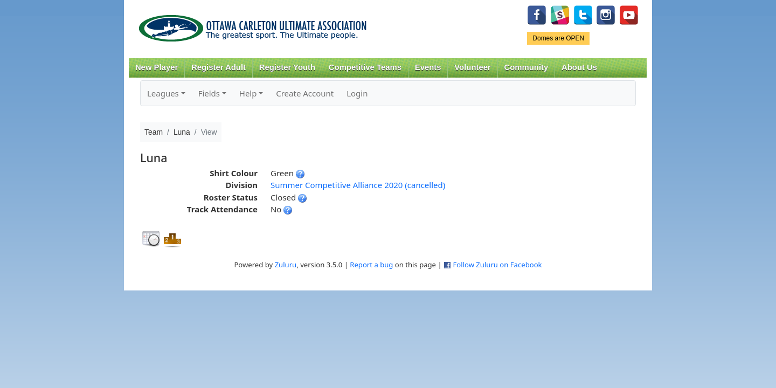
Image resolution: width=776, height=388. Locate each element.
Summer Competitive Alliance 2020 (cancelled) (358, 184)
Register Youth (287, 67)
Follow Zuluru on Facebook (497, 264)
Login (357, 93)
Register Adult (218, 67)
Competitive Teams (365, 67)
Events (428, 67)
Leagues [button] (163, 93)
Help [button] (248, 93)
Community (526, 67)
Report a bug (371, 264)
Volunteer (472, 67)
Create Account (305, 93)
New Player (156, 67)
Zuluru (286, 264)
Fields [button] (209, 93)
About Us (579, 67)
